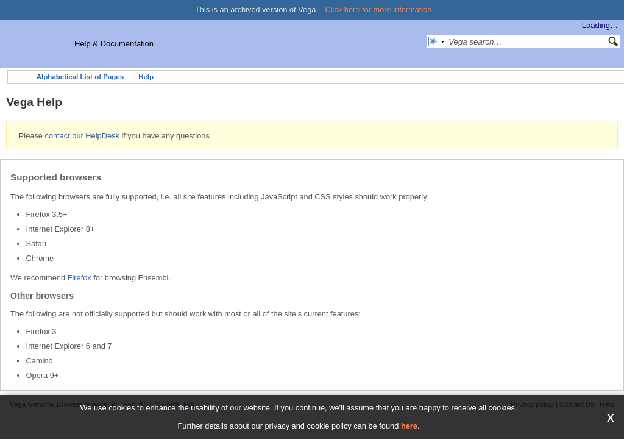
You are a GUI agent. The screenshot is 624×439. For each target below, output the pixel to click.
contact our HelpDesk (81, 135)
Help (146, 76)
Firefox (79, 277)
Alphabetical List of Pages (80, 76)
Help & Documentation (114, 43)
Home (19, 77)
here (409, 425)
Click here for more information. (379, 9)
